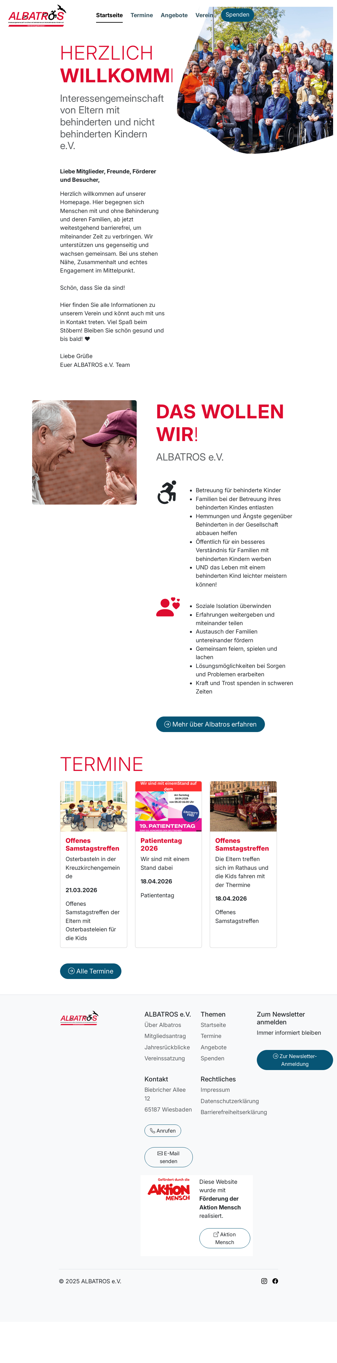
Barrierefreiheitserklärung (234, 1112)
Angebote (174, 15)
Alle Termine (90, 971)
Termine (142, 15)
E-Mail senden (168, 1157)
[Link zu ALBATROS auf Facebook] (275, 1281)
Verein (204, 15)
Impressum (215, 1089)
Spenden (237, 14)
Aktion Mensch (225, 1238)
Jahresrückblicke (167, 1047)
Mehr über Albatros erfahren (210, 724)
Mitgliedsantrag (165, 1035)
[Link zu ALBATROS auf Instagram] (264, 1281)
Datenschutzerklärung (230, 1101)
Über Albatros (162, 1024)
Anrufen (163, 1130)
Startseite (109, 15)
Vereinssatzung (164, 1058)
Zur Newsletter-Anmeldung (295, 1060)
